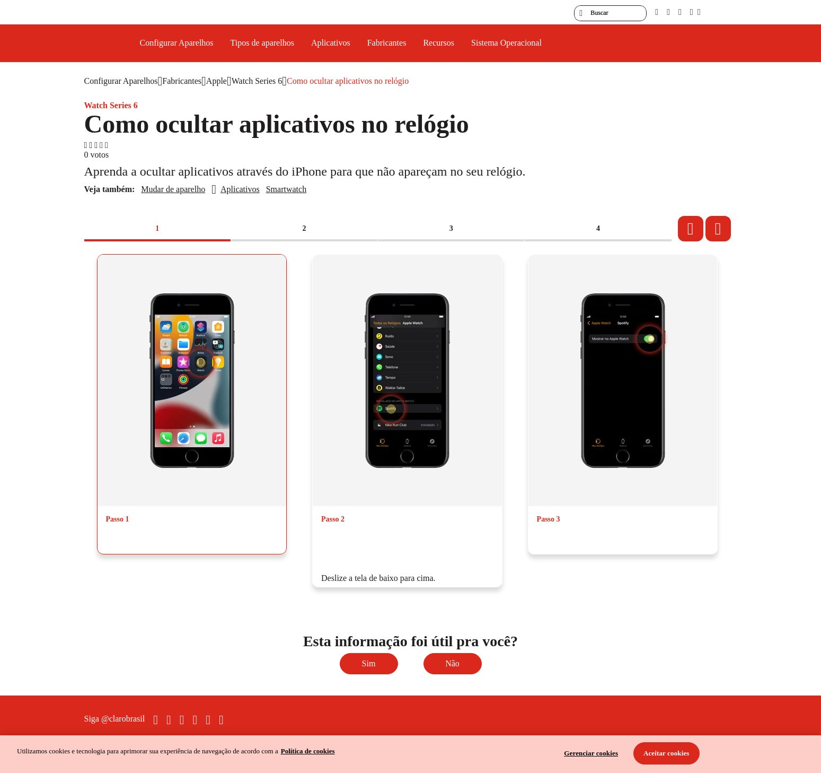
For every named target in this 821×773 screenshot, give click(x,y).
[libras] (668, 12)
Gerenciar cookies (591, 753)
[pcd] (657, 12)
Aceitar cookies (666, 753)
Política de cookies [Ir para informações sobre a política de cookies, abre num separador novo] (308, 751)
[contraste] (680, 12)
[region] (410, 754)
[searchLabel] (610, 13)
